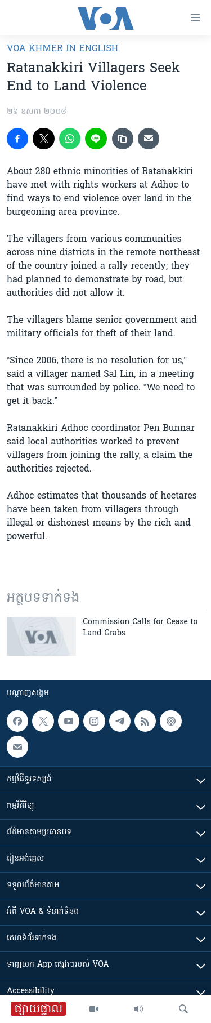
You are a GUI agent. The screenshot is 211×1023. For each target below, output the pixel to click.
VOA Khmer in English (62, 49)
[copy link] (122, 138)
